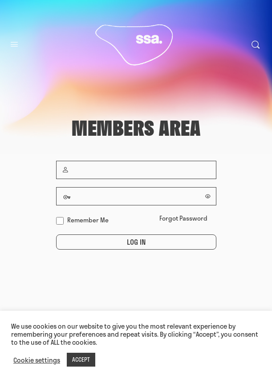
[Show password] (207, 196)
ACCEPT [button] (81, 359)
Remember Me (82, 220)
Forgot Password (183, 218)
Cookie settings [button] (36, 360)
